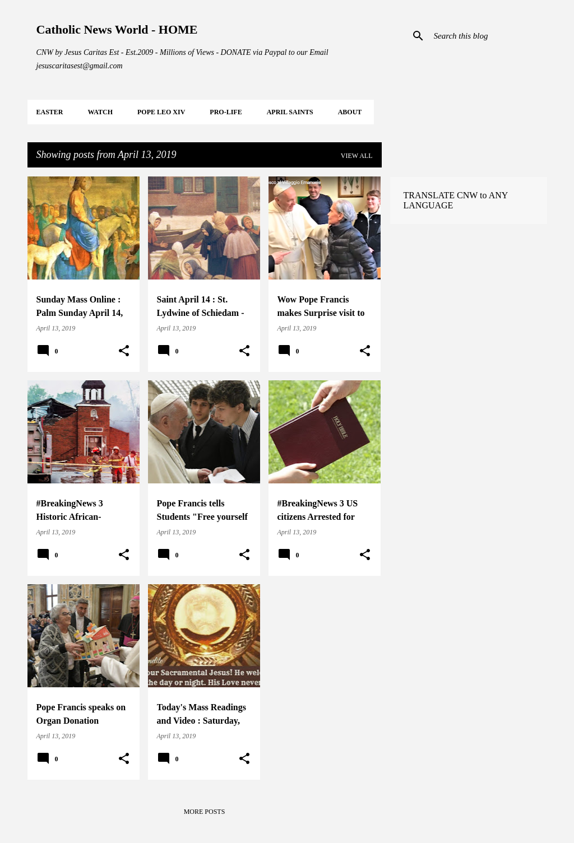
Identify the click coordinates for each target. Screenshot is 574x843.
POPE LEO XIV (161, 112)
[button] (124, 351)
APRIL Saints (290, 112)
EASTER (49, 112)
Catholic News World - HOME (117, 29)
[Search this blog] (488, 35)
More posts (204, 812)
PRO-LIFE (226, 112)
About (350, 112)
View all (357, 156)
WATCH (100, 112)
